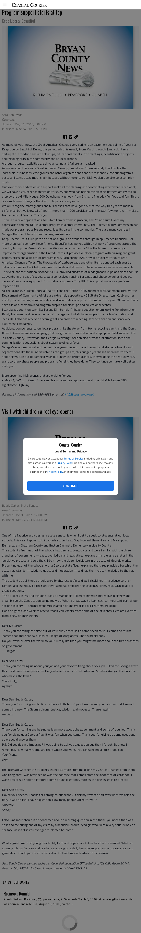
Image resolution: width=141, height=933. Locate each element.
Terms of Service (74, 458)
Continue (70, 485)
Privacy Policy (64, 463)
